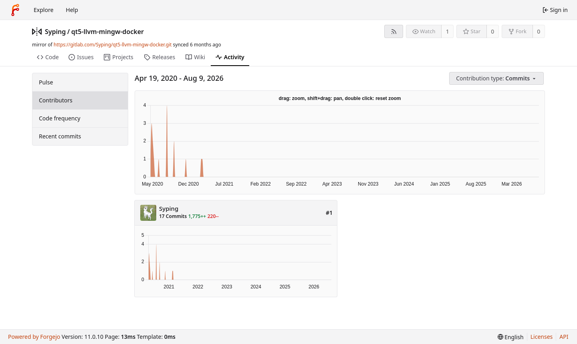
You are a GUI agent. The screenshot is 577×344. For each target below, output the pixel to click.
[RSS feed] (393, 31)
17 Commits (173, 216)
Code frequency (59, 118)
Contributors (56, 100)
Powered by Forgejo (34, 336)
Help (72, 10)
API (563, 336)
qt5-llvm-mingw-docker (107, 32)
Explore (43, 10)
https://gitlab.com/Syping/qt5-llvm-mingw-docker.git (113, 44)
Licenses (542, 336)
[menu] (497, 78)
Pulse (46, 82)
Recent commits (60, 136)
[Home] (15, 10)
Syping (55, 32)
